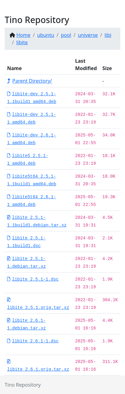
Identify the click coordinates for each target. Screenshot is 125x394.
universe (88, 35)
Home (23, 35)
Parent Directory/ (29, 80)
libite (22, 42)
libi (107, 35)
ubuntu (45, 35)
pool (66, 35)
